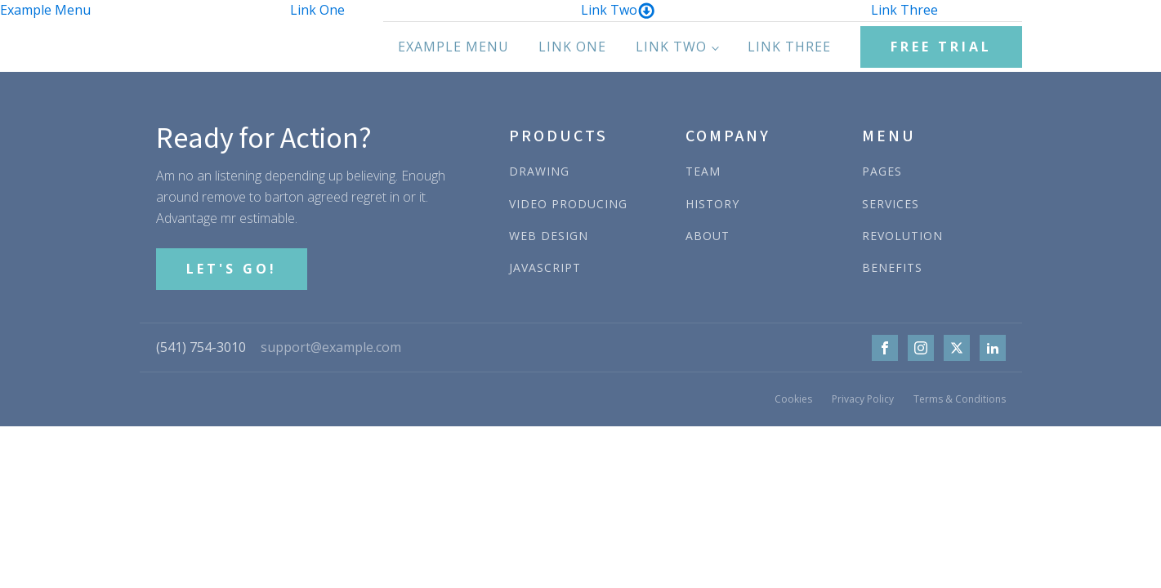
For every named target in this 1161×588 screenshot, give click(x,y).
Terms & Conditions (959, 399)
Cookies (793, 399)
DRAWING (539, 171)
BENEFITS (892, 267)
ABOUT (707, 235)
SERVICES (890, 204)
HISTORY (712, 204)
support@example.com (331, 347)
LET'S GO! (231, 269)
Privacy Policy (863, 399)
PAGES (882, 171)
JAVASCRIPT (545, 267)
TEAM (703, 171)
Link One (317, 10)
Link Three (904, 10)
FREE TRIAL (941, 47)
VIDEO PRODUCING (568, 204)
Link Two (618, 10)
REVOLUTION (902, 235)
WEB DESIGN (548, 235)
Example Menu (45, 10)
